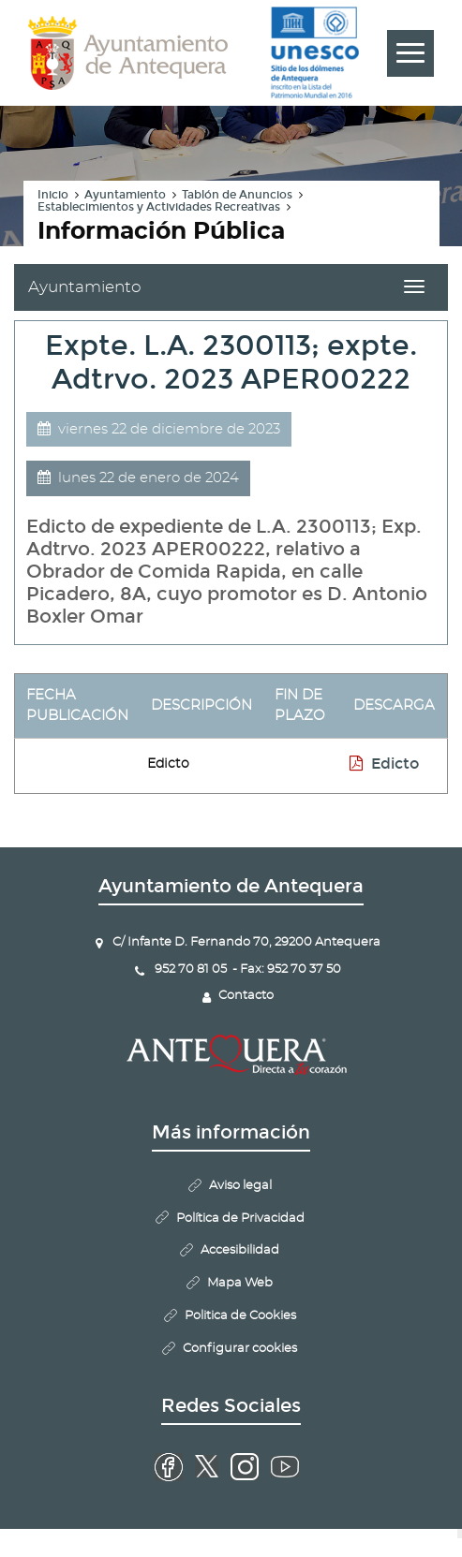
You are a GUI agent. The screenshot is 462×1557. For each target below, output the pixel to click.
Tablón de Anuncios (237, 194)
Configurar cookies (240, 1349)
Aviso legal (240, 1186)
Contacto (246, 996)
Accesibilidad (240, 1250)
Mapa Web (240, 1283)
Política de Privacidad (240, 1218)
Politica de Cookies (240, 1316)
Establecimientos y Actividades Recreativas (158, 206)
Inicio (52, 194)
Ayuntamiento (125, 194)
